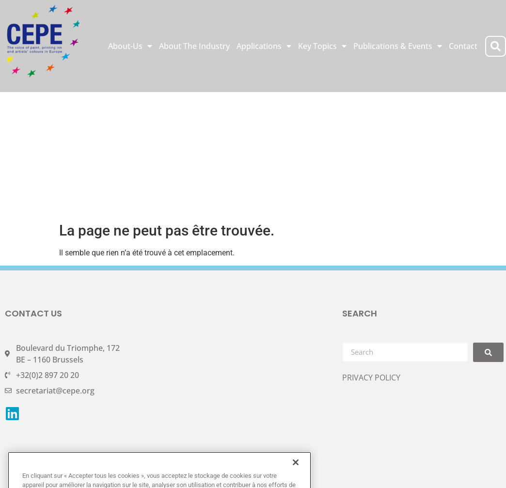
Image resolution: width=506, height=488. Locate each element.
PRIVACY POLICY (371, 377)
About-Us (130, 46)
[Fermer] (295, 474)
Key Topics (322, 46)
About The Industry (194, 46)
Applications (264, 46)
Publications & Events (397, 46)
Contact (463, 46)
